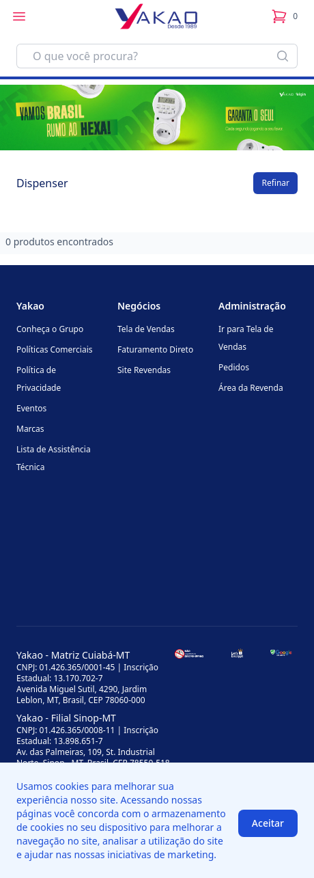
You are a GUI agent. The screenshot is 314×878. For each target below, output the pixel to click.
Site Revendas (144, 370)
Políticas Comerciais (54, 349)
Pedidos (233, 367)
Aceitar (268, 823)
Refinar (275, 183)
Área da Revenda (250, 388)
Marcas (30, 429)
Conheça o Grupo (49, 329)
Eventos (31, 408)
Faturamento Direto (155, 349)
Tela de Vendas (146, 329)
